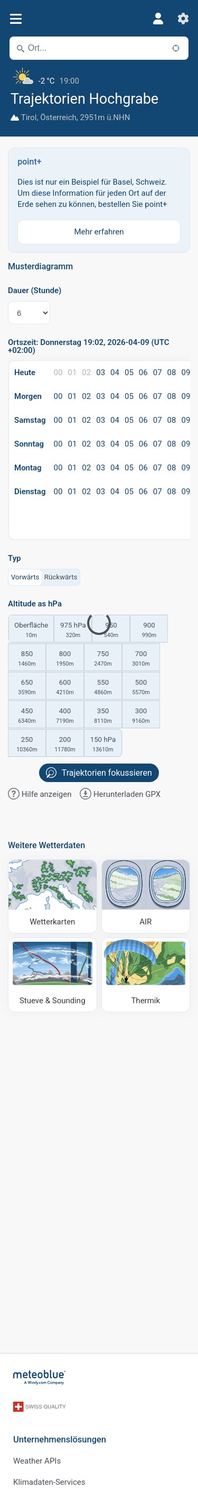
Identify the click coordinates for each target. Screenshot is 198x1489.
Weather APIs (37, 1461)
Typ (14, 558)
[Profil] (158, 18)
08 (171, 372)
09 (185, 372)
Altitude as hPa (35, 604)
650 (27, 687)
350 (103, 716)
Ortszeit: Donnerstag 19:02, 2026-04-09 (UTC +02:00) (88, 347)
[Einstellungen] (183, 18)
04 (114, 372)
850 (27, 659)
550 (103, 687)
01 (72, 372)
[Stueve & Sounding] (52, 975)
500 (141, 687)
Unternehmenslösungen (59, 1439)
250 (27, 745)
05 (129, 372)
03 (100, 372)
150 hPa (103, 745)
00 (58, 372)
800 (65, 659)
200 (65, 745)
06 (143, 372)
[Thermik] (146, 975)
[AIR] (146, 896)
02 (86, 372)
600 (65, 687)
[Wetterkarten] (52, 896)
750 (103, 659)
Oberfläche (31, 630)
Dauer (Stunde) (34, 291)
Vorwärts (25, 577)
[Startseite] (39, 1377)
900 (149, 630)
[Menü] (15, 18)
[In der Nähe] (175, 48)
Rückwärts (61, 577)
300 (141, 716)
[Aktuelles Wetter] (99, 77)
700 (141, 659)
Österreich (58, 117)
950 (111, 630)
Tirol (29, 117)
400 (65, 716)
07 (157, 372)
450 (27, 716)
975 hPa (73, 630)
